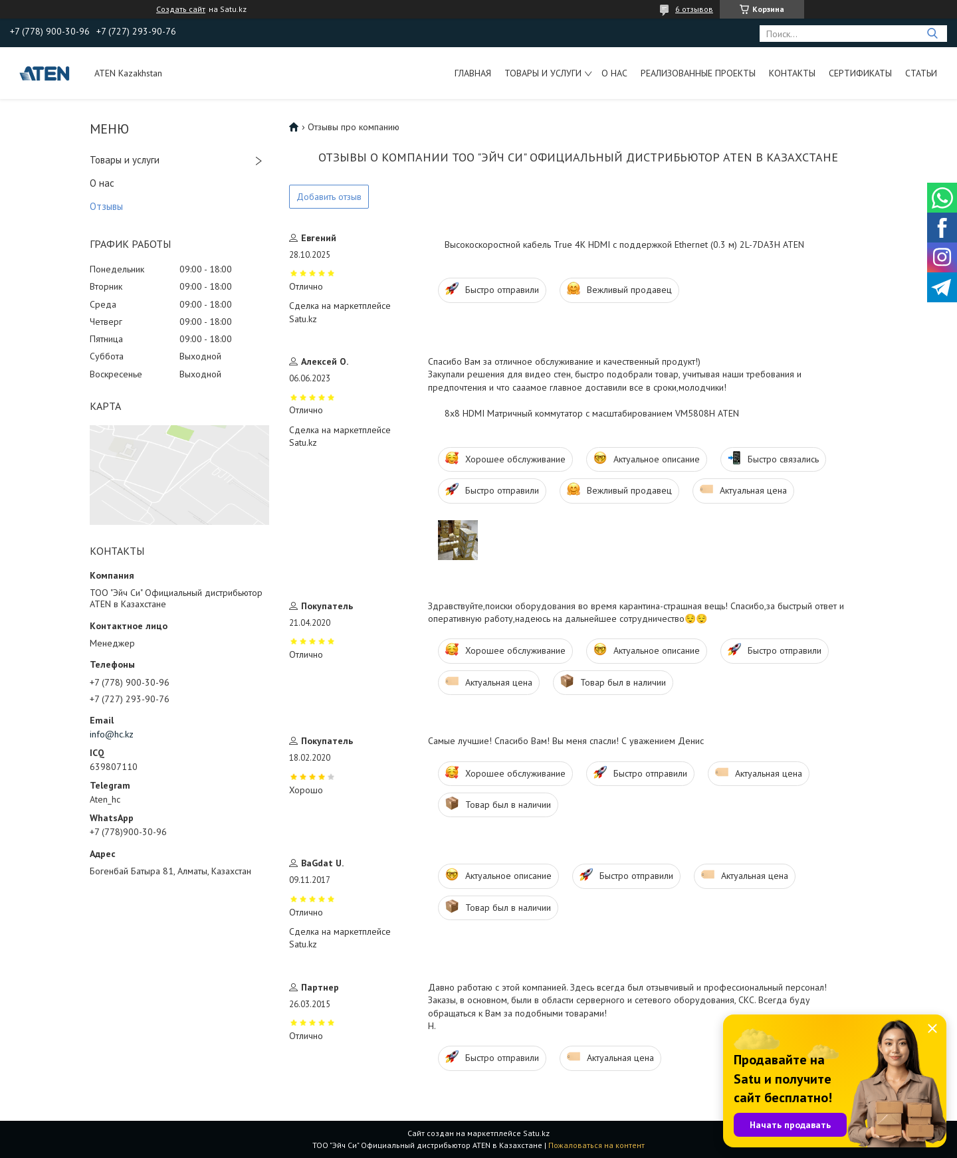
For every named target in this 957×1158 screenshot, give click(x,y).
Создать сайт (180, 9)
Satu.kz (536, 1133)
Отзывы (106, 206)
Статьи (921, 73)
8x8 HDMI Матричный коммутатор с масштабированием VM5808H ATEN (592, 413)
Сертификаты (860, 73)
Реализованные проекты (698, 73)
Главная (473, 73)
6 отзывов (694, 9)
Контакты (792, 73)
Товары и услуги (543, 73)
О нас (614, 73)
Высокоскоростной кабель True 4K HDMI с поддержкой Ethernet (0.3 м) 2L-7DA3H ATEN (624, 244)
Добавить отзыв (329, 197)
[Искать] (932, 33)
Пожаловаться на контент (596, 1145)
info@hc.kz (112, 734)
